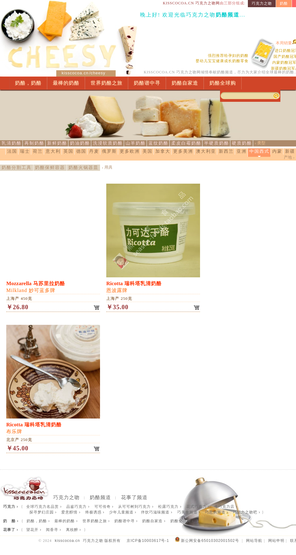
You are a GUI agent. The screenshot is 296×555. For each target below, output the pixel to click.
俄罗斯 (109, 151)
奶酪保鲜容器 (50, 167)
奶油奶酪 (80, 143)
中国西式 (259, 151)
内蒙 (277, 151)
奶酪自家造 (185, 83)
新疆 (290, 151)
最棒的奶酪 (66, 83)
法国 (12, 151)
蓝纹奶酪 (158, 143)
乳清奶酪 (12, 143)
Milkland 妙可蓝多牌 (35, 286)
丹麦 (94, 151)
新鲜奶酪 (57, 143)
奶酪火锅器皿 (83, 167)
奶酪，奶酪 (28, 83)
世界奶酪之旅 (107, 83)
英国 (68, 151)
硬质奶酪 (242, 143)
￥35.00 (117, 307)
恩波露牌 (134, 286)
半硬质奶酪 (216, 143)
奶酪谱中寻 (147, 83)
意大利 (53, 151)
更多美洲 (183, 151)
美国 (148, 151)
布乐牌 (34, 428)
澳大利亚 (206, 151)
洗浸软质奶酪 (108, 143)
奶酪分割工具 (17, 167)
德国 (81, 151)
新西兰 (226, 151)
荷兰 (38, 151)
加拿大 (162, 151)
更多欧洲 (130, 151)
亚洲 (242, 151)
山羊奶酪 (136, 143)
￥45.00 (17, 448)
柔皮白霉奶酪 (186, 143)
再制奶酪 (34, 143)
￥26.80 (17, 307)
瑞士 (25, 151)
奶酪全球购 (222, 83)
